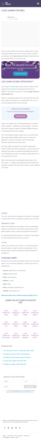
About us (4, 435)
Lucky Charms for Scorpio (35, 324)
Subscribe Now (21, 116)
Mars (9, 284)
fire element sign (13, 86)
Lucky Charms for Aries (6, 313)
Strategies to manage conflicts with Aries (14, 364)
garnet (14, 277)
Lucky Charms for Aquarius (25, 336)
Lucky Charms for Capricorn (16, 336)
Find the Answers (20, 74)
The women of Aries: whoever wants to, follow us (17, 357)
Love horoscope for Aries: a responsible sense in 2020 (18, 350)
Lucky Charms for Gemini (25, 313)
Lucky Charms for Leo (6, 324)
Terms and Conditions (18, 435)
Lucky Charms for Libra (25, 324)
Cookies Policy (27, 435)
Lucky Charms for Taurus (16, 313)
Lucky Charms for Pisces (35, 336)
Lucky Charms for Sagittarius (6, 336)
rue (17, 270)
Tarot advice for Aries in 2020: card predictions (16, 354)
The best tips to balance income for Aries (15, 361)
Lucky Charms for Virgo (16, 324)
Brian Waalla (11, 17)
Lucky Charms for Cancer (35, 313)
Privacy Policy (10, 435)
